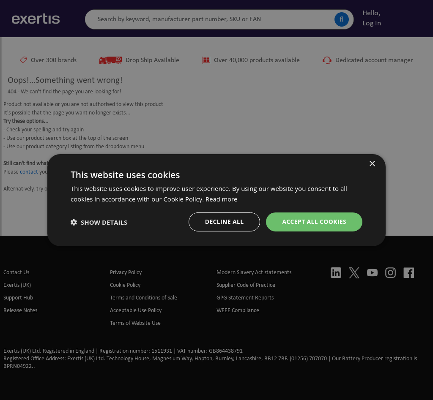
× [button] (372, 164)
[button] (99, 222)
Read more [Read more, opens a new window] (222, 198)
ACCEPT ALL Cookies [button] (314, 222)
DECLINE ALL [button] (223, 222)
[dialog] (216, 200)
